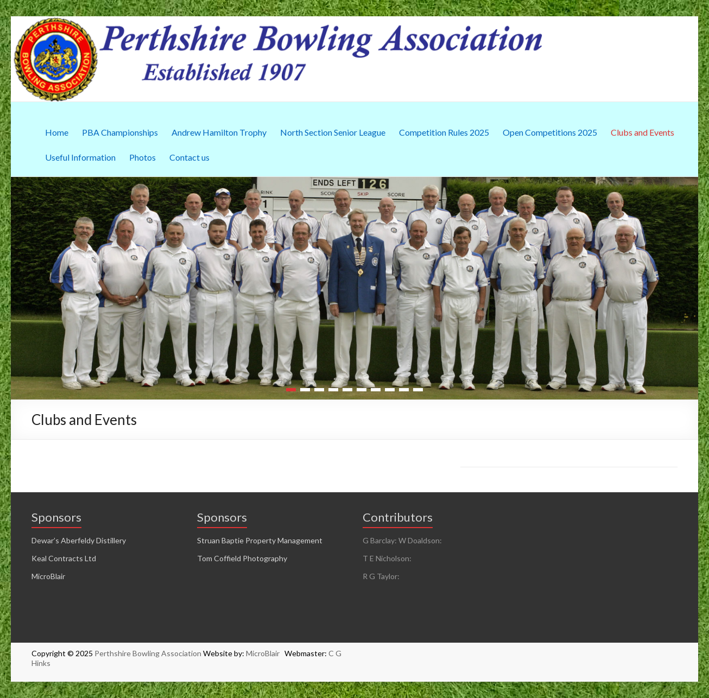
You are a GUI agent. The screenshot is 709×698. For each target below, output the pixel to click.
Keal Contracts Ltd (63, 558)
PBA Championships (120, 132)
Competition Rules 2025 (444, 132)
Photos (142, 157)
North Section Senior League (332, 132)
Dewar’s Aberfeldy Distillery (78, 540)
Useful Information (80, 157)
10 (418, 389)
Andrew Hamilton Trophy (219, 132)
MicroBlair (48, 576)
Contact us (189, 157)
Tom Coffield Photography (242, 558)
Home (56, 132)
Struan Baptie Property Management (259, 540)
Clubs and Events (642, 132)
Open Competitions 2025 (550, 132)
